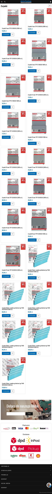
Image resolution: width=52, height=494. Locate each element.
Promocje (26, 475)
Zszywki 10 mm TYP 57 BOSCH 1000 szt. (38, 137)
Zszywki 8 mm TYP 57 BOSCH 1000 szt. (11, 101)
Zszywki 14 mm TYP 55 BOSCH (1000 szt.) (12, 197)
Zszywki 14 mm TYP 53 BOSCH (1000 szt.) (12, 131)
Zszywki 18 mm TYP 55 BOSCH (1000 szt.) (12, 228)
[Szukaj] (4, 2)
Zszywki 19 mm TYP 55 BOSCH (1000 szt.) (12, 270)
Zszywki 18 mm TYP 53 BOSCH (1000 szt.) (12, 167)
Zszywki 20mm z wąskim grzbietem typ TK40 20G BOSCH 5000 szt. (13, 308)
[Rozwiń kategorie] (1, 2)
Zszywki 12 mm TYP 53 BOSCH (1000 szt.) (38, 95)
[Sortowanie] (49, 6)
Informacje (26, 466)
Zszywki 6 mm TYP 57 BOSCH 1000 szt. (37, 65)
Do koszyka (6, 34)
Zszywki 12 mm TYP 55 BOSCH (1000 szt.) (38, 167)
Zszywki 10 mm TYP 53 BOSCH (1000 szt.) (12, 58)
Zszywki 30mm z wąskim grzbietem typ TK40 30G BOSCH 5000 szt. (13, 346)
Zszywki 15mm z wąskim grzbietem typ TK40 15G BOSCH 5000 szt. (39, 271)
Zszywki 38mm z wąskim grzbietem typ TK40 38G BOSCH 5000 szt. (13, 384)
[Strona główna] (26, 2)
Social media (26, 483)
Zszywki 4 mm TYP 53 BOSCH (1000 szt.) (38, 26)
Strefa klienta (26, 470)
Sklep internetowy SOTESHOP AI (45, 492)
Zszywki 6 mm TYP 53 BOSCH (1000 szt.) (12, 28)
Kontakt (4, 479)
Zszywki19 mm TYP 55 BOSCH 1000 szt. (37, 234)
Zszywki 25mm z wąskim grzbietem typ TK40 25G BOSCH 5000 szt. (39, 308)
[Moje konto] (50, 2)
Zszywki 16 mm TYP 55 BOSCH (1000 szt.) (38, 197)
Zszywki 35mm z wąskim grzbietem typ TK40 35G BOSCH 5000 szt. (39, 346)
